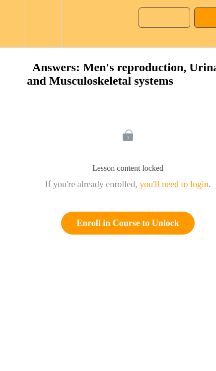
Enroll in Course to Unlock (127, 223)
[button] (12, 23)
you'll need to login (174, 184)
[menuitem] (42, 23)
